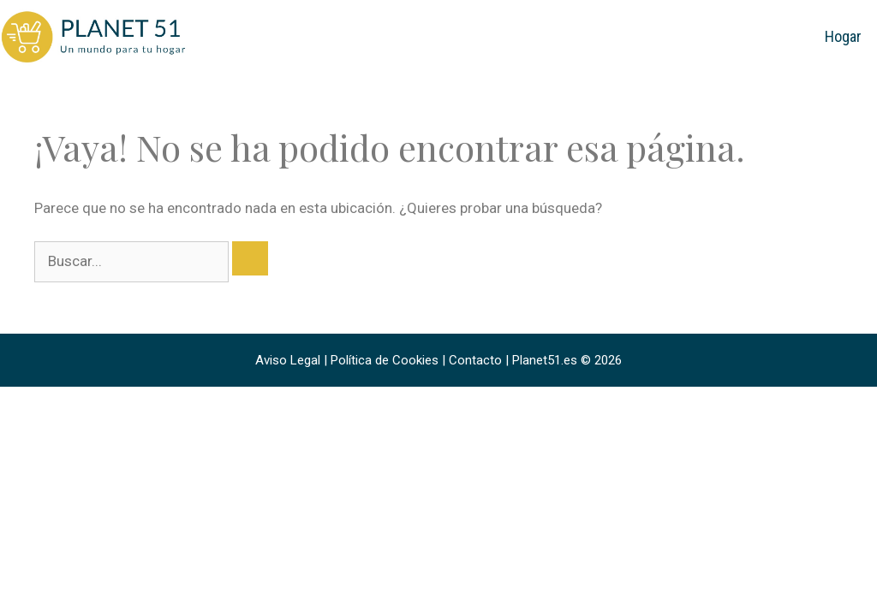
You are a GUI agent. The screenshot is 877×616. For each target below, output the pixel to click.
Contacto (475, 360)
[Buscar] (250, 258)
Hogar (843, 36)
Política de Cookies (384, 360)
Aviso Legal (287, 360)
